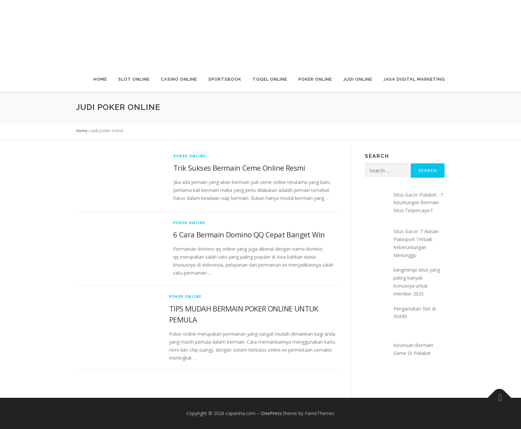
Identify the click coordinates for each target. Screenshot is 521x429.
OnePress (271, 413)
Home (100, 79)
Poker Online (315, 79)
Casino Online (179, 79)
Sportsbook (224, 79)
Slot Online (134, 79)
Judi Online (357, 79)
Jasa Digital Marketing (414, 79)
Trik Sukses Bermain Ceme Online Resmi (239, 168)
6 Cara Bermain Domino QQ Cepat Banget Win (249, 234)
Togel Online (270, 79)
